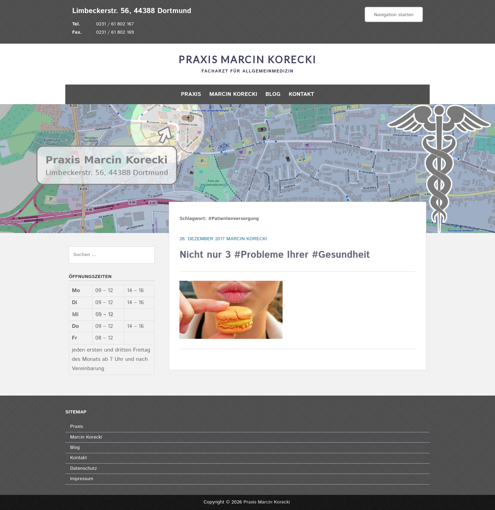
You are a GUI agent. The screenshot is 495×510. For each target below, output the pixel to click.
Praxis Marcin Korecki (247, 59)
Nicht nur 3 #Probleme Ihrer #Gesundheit (274, 255)
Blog (272, 94)
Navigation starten (394, 14)
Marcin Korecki (233, 94)
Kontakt (301, 94)
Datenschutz (83, 468)
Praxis (191, 94)
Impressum (81, 478)
